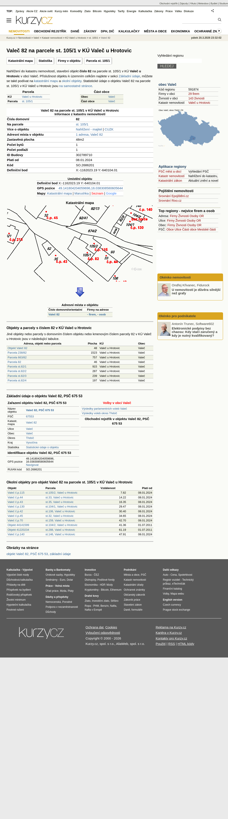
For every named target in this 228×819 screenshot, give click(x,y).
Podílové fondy (105, 579)
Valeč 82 (53, 314)
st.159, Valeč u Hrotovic (60, 520)
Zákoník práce (132, 599)
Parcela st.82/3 (17, 375)
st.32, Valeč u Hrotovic (59, 515)
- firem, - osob (96, 314)
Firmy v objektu (69, 61)
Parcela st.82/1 (17, 366)
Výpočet (27, 569)
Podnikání (130, 569)
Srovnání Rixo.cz (170, 200)
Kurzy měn (61, 11)
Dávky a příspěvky (57, 596)
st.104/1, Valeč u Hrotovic (61, 506)
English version (172, 599)
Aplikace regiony (172, 166)
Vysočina (31, 442)
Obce (170, 229)
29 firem (193, 94)
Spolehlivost (185, 574)
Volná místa (62, 585)
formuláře (136, 609)
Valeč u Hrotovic (32, 96)
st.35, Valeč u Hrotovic (59, 502)
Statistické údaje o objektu (42, 447)
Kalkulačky (129, 31)
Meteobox (203, 3)
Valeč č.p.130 (16, 506)
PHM (96, 605)
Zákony (158, 11)
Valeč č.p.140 (16, 534)
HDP (102, 584)
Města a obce (155, 31)
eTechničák (178, 583)
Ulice (178, 229)
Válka (178, 11)
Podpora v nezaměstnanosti (62, 606)
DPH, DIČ (107, 31)
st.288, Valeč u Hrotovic (60, 529)
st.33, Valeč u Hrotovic (59, 497)
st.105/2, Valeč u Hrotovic (61, 492)
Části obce (189, 229)
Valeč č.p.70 (15, 520)
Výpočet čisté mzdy (18, 574)
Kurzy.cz (11, 37)
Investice (90, 569)
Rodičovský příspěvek (19, 594)
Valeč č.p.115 (16, 492)
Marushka (81, 193)
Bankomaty (63, 569)
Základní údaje (129, 76)
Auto (165, 574)
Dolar (70, 579)
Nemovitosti (24, 37)
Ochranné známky (210, 31)
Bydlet (214, 3)
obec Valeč (168, 84)
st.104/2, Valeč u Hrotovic (61, 525)
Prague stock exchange (176, 609)
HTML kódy (186, 644)
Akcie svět (46, 11)
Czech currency (172, 604)
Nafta (113, 605)
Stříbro (114, 600)
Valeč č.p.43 (15, 502)
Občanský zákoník (134, 594)
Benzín (105, 605)
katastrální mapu (46, 81)
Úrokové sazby (54, 574)
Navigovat (32, 464)
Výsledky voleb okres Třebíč (99, 413)
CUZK (109, 129)
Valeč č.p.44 (15, 497)
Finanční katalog (172, 588)
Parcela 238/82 (17, 352)
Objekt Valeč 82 (17, 348)
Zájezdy (184, 3)
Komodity (76, 11)
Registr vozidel (171, 579)
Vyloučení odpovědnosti (103, 632)
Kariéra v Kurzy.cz (169, 632)
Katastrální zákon (170, 180)
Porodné (67, 601)
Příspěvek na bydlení (19, 589)
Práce (169, 11)
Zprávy (20, 11)
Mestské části (206, 229)
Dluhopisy (90, 579)
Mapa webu (177, 593)
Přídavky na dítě (16, 584)
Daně (75, 31)
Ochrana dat (95, 627)
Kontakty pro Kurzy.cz (171, 638)
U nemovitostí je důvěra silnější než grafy (196, 291)
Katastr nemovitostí (172, 176)
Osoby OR (197, 216)
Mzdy (110, 584)
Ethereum (115, 589)
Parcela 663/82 (17, 357)
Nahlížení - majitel (89, 129)
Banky (49, 569)
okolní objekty (71, 81)
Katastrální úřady (134, 584)
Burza (88, 574)
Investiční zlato (100, 600)
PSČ (143, 574)
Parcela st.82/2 (17, 371)
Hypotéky (110, 11)
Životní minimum (16, 599)
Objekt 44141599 (18, 525)
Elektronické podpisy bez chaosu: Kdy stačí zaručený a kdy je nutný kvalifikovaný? (194, 331)
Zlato (87, 11)
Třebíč (30, 438)
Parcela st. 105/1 (98, 61)
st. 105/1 (27, 101)
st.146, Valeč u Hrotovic (60, 534)
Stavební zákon (133, 604)
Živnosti (183, 216)
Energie (131, 11)
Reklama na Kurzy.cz (171, 627)
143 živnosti (196, 98)
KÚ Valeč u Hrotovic (75, 37)
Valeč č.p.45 (15, 515)
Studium (223, 3)
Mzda (63, 590)
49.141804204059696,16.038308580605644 (90, 188)
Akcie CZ (31, 11)
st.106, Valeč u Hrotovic (60, 511)
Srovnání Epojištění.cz (174, 196)
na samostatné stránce (75, 86)
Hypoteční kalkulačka (19, 604)
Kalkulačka (145, 11)
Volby (166, 593)
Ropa (88, 605)
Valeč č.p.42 (15, 511)
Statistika (45, 61)
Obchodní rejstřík (169, 3)
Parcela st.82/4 (17, 380)
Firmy (173, 216)
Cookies (111, 627)
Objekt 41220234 (18, 529)
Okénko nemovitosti (175, 277)
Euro (62, 579)
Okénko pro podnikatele (177, 316)
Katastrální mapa (20, 61)
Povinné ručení (15, 609)
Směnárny (52, 579)
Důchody (51, 611)
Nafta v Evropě (93, 609)
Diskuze (189, 11)
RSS (171, 644)
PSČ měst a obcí (170, 171)
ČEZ (96, 574)
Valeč (111, 96)
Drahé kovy (92, 595)
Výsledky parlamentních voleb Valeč (104, 408)
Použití (161, 644)
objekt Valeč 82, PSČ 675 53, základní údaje (39, 554)
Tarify (121, 11)
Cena (173, 574)
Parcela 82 (14, 362)
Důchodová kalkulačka (20, 579)
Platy (71, 590)
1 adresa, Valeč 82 (89, 134)
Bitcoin (97, 11)
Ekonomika (180, 31)
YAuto (193, 3)
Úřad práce (52, 590)
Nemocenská (53, 601)
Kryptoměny (92, 589)
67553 (30, 416)
